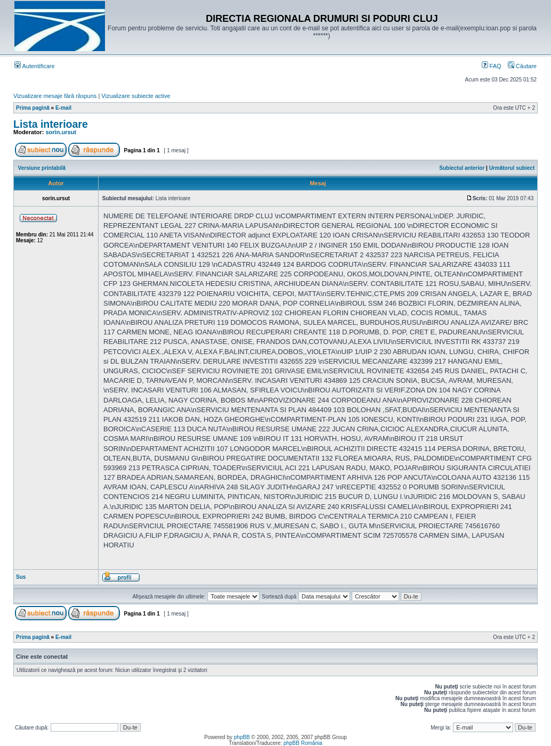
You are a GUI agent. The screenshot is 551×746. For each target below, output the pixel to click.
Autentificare (34, 66)
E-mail (63, 108)
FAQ (491, 66)
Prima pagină (33, 108)
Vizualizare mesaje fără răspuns (54, 96)
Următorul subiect (512, 168)
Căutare (522, 66)
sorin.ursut (61, 132)
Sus (21, 577)
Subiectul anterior (461, 168)
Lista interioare (50, 124)
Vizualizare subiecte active (135, 96)
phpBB (242, 737)
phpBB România (302, 743)
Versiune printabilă (42, 168)
